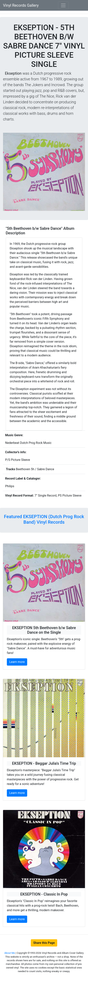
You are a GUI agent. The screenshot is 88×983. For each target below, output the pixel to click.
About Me (9, 952)
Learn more (17, 662)
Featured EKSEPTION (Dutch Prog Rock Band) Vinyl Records (44, 519)
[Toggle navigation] (63, 5)
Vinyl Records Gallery (21, 5)
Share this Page (44, 943)
